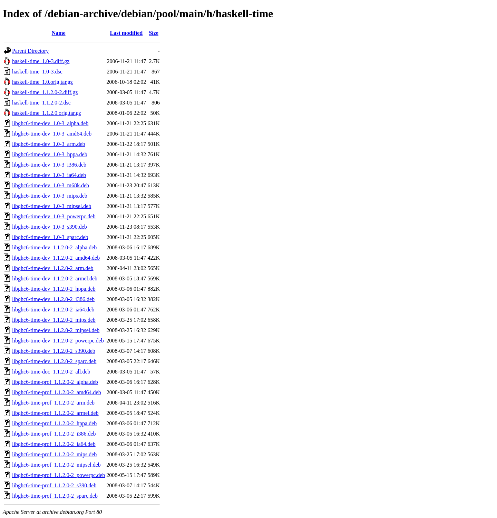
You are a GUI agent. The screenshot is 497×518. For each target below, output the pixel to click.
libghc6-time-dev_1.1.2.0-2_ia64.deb (53, 309)
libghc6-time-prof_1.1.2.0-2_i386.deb (54, 434)
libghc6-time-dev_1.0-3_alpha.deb (50, 123)
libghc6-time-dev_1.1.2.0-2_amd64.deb (56, 258)
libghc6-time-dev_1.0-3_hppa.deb (49, 154)
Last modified (126, 33)
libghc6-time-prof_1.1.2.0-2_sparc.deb (55, 496)
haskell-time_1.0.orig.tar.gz (42, 82)
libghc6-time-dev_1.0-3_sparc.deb (50, 237)
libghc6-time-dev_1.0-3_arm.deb (48, 144)
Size (153, 33)
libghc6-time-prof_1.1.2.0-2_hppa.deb (54, 423)
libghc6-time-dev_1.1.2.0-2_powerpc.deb (58, 340)
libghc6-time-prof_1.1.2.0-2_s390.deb (54, 485)
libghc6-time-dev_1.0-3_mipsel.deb (51, 206)
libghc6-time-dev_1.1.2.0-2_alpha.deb (54, 247)
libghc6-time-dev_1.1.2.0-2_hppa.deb (54, 289)
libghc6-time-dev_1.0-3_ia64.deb (49, 175)
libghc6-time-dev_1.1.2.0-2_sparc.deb (54, 361)
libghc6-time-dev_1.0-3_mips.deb (49, 196)
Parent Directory (30, 51)
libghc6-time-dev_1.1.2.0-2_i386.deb (53, 299)
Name (59, 33)
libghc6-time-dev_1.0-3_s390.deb (49, 227)
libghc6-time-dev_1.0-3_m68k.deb (50, 185)
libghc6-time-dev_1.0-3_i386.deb (49, 165)
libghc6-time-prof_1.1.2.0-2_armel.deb (55, 413)
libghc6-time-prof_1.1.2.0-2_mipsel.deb (56, 465)
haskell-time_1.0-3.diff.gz (40, 61)
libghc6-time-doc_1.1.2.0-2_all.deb (51, 372)
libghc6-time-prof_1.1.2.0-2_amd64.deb (56, 392)
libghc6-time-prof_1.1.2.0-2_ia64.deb (54, 444)
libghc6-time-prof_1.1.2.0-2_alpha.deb (55, 382)
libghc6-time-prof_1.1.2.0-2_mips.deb (54, 454)
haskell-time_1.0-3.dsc (37, 71)
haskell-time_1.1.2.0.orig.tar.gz (46, 113)
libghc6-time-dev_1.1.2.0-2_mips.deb (54, 320)
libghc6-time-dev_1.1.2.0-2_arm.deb (53, 268)
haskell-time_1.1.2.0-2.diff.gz (45, 92)
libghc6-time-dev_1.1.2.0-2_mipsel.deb (55, 330)
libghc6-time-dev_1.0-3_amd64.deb (51, 134)
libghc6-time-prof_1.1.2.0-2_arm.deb (53, 403)
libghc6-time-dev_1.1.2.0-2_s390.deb (53, 351)
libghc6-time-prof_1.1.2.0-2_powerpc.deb (58, 475)
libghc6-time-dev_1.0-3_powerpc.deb (54, 216)
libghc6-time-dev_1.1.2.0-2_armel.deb (54, 278)
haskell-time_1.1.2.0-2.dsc (41, 103)
